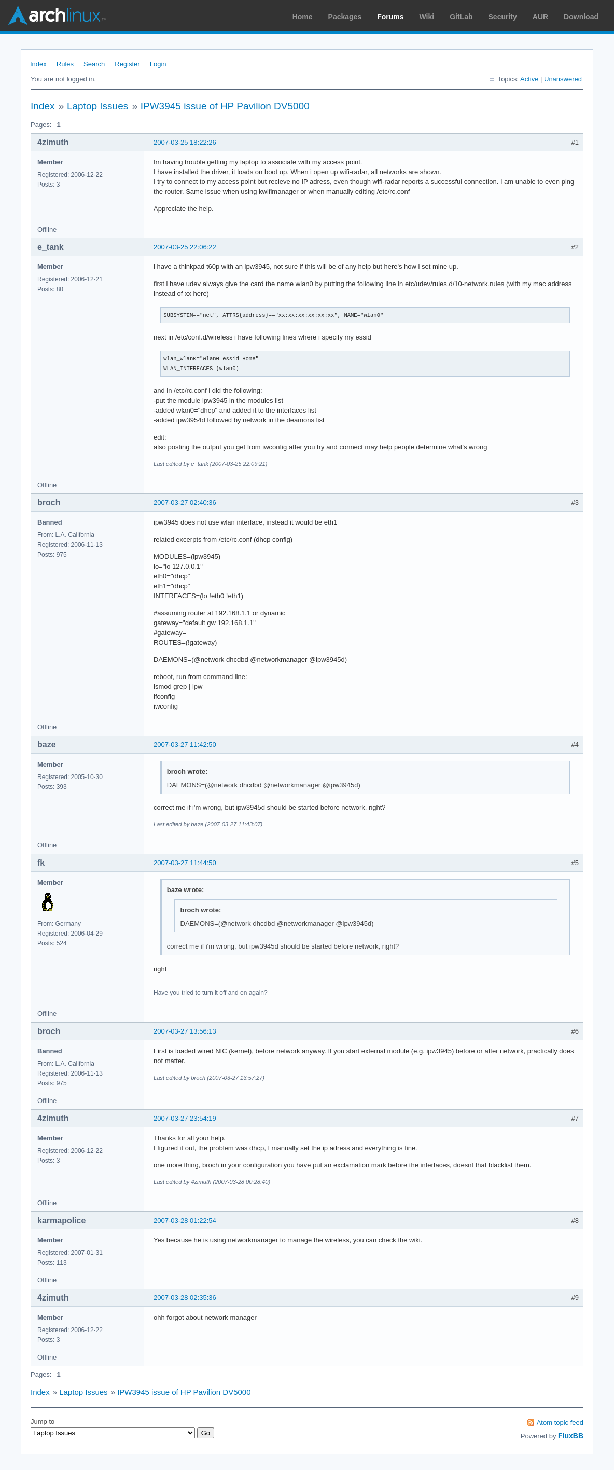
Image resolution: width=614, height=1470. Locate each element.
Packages (345, 16)
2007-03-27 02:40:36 (184, 502)
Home (302, 16)
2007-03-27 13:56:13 (184, 1031)
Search (94, 64)
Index (38, 64)
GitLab (461, 16)
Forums (390, 16)
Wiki (427, 16)
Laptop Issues (97, 106)
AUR (540, 16)
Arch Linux (57, 15)
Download (581, 16)
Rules (65, 64)
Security (503, 16)
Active (529, 79)
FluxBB (570, 1436)
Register (127, 64)
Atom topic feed (560, 1422)
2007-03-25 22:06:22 (184, 247)
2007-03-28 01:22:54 (184, 1220)
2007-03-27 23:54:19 (184, 1118)
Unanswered (563, 79)
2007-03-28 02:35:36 (184, 1298)
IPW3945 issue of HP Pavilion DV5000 (225, 106)
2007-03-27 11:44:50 (184, 863)
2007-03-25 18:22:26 (184, 142)
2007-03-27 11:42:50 (184, 744)
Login (158, 64)
